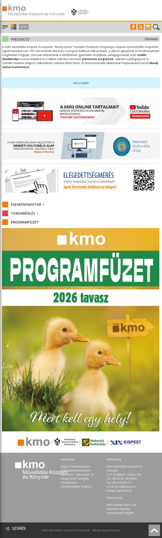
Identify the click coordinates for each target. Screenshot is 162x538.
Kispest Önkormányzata (75, 466)
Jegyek (23, 26)
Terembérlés (24, 213)
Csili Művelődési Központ (75, 486)
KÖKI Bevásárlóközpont (75, 470)
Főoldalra (151, 38)
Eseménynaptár (27, 204)
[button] (13, 28)
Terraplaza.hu (68, 482)
